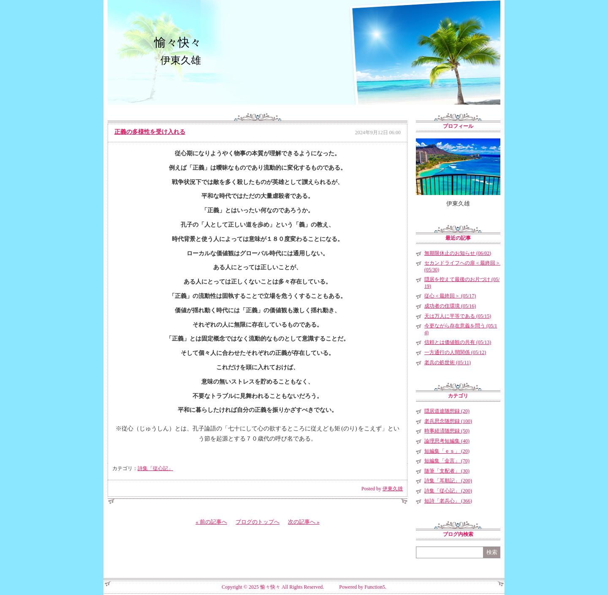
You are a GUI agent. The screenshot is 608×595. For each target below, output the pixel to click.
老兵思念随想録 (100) (448, 421)
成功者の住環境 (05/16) (450, 306)
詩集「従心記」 (155, 468)
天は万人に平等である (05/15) (457, 316)
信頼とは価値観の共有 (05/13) (457, 342)
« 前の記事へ (211, 522)
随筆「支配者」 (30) (447, 471)
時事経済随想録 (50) (447, 431)
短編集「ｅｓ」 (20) (447, 451)
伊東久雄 (393, 489)
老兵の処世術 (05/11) (447, 362)
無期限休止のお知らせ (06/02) (457, 253)
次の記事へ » (304, 522)
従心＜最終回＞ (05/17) (450, 296)
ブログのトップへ (258, 522)
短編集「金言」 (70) (447, 461)
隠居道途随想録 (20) (447, 411)
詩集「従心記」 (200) (448, 491)
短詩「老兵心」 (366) (448, 501)
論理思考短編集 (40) (447, 441)
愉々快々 (177, 42)
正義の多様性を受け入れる (149, 132)
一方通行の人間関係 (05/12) (455, 352)
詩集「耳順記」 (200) (448, 481)
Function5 (374, 587)
